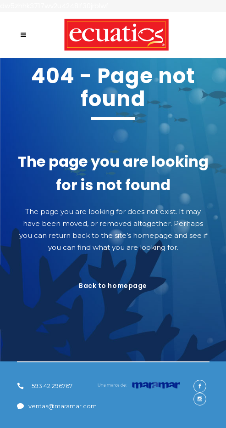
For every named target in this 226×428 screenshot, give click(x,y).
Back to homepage (113, 285)
